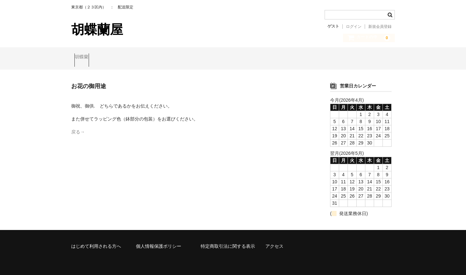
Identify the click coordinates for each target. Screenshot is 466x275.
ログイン (353, 26)
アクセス (274, 240)
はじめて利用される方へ (96, 240)
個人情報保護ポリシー (158, 240)
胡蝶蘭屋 (97, 29)
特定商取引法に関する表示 (228, 240)
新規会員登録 (380, 26)
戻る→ (78, 126)
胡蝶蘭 (85, 57)
